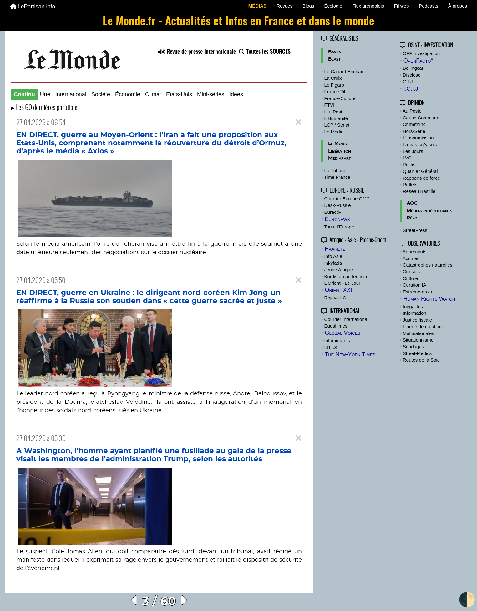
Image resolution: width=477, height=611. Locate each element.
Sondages (413, 346)
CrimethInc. (415, 124)
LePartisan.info (32, 6)
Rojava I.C (335, 297)
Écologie (333, 5)
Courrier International (346, 319)
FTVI (329, 105)
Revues (284, 5)
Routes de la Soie (421, 360)
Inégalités (413, 306)
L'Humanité (336, 118)
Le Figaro (334, 85)
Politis (409, 164)
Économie (127, 94)
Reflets (410, 184)
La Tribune (335, 170)
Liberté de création (422, 326)
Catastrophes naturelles (427, 265)
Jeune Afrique (338, 269)
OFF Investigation (421, 53)
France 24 (335, 91)
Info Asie (333, 256)
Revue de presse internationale (197, 52)
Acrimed (411, 258)
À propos (457, 5)
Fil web (401, 5)
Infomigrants (337, 340)
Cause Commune (421, 117)
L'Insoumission (418, 137)
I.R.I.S (330, 347)
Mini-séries (210, 94)
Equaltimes (336, 325)
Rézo (412, 218)
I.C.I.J (410, 89)
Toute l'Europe (339, 226)
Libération (339, 151)
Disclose (412, 75)
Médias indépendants (429, 210)
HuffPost (333, 111)
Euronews (337, 219)
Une (45, 94)
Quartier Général (420, 171)
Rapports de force (421, 178)
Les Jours (413, 151)
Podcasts (428, 5)
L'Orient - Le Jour (342, 283)
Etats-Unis (179, 94)
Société (100, 94)
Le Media (334, 131)
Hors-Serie (414, 131)
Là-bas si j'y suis (420, 144)
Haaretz (335, 249)
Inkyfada (333, 263)
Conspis (411, 271)
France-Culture (340, 98)
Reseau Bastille (419, 191)
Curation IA (414, 285)
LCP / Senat (337, 125)
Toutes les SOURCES (265, 52)
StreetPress (415, 230)
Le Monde (338, 143)
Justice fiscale (417, 320)
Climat (153, 94)
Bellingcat (413, 68)
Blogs (308, 5)
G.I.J (408, 81)
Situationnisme (418, 340)
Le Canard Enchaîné (346, 71)
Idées (236, 94)
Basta (334, 52)
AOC (412, 203)
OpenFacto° (418, 61)
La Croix (333, 78)
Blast (334, 59)
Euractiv (332, 212)
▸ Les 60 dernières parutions (45, 108)
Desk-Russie (337, 205)
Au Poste (412, 110)
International (70, 94)
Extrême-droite (418, 291)
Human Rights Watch (429, 299)
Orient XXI (338, 290)
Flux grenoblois (368, 5)
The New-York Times (350, 354)
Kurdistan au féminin (345, 276)
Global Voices (342, 333)
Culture (410, 278)
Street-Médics (417, 353)
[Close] (298, 122)
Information (414, 313)
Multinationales (418, 333)
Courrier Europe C (346, 198)
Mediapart (339, 158)
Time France (337, 177)
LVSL (408, 157)
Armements (415, 251)
